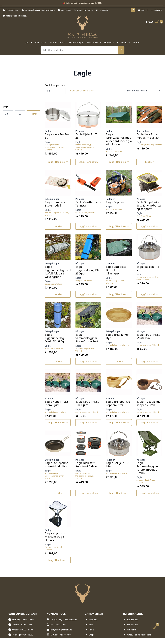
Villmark (41, 42)
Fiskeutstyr (111, 42)
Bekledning (76, 42)
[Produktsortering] (143, 90)
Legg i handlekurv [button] (58, 161)
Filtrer (33, 113)
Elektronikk (94, 42)
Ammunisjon (58, 42)
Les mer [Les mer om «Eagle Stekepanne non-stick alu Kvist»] (58, 493)
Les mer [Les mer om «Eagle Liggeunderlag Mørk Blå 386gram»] (58, 361)
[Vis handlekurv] (154, 22)
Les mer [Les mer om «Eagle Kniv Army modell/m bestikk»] (149, 161)
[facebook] (133, 10)
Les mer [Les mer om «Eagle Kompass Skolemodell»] (58, 226)
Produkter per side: (55, 85)
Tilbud (136, 42)
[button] (121, 50)
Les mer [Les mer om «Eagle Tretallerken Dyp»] (119, 361)
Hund (125, 42)
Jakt (28, 42)
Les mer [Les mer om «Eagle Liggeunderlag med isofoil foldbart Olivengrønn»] (58, 294)
